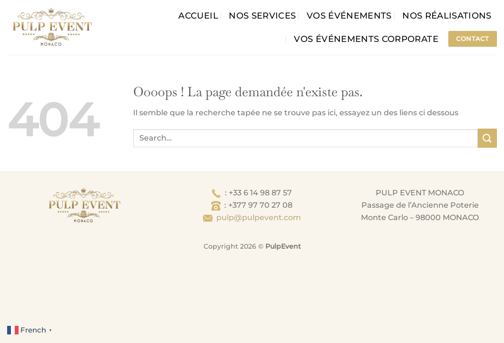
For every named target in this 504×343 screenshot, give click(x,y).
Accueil (198, 15)
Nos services (262, 15)
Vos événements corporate (366, 39)
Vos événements (349, 15)
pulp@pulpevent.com (258, 217)
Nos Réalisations (447, 15)
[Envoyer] (487, 138)
